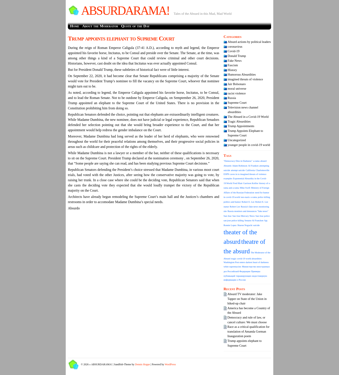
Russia (232, 98)
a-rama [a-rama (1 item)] (256, 161)
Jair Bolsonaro (237, 84)
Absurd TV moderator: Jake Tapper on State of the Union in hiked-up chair (247, 298)
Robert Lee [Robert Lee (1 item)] (235, 206)
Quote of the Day (135, 26)
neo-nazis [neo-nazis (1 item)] (245, 197)
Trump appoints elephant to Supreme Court (121, 38)
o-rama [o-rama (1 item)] (254, 197)
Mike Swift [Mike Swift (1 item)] (245, 188)
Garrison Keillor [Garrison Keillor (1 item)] (250, 183)
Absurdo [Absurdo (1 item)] (228, 166)
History (232, 70)
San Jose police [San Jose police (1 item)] (263, 216)
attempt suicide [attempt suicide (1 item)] (238, 170)
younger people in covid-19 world (249, 145)
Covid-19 (233, 51)
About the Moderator (100, 26)
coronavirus (235, 46)
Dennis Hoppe (142, 364)
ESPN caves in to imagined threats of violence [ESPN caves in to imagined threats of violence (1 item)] (245, 174)
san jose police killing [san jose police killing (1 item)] (234, 220)
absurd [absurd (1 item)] (263, 161)
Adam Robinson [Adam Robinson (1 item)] (239, 166)
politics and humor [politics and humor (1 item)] (232, 202)
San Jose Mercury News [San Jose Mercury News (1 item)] (243, 216)
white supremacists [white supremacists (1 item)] (232, 266)
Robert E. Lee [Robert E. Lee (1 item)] (248, 202)
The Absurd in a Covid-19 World (248, 116)
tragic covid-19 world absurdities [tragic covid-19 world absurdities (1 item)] (246, 258)
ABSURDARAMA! (125, 10)
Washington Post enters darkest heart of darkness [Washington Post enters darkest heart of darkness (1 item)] (246, 262)
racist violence (237, 93)
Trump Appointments (241, 126)
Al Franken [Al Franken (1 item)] (253, 166)
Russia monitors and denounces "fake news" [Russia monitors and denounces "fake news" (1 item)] (247, 211)
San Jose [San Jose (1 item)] (228, 216)
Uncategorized (237, 140)
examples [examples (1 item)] (228, 178)
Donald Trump (237, 56)
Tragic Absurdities (239, 121)
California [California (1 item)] (250, 170)
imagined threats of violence (245, 79)
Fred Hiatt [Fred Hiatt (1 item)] (238, 183)
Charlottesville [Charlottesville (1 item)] (262, 170)
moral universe (237, 88)
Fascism (233, 65)
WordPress (170, 364)
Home (74, 26)
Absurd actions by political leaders (249, 42)
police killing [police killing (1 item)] (264, 197)
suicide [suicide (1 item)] (256, 225)
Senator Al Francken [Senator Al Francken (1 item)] (254, 220)
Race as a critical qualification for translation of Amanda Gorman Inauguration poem (248, 331)
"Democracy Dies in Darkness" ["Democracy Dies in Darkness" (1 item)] (238, 161)
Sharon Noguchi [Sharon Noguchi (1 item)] (245, 225)
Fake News (234, 60)
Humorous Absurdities (242, 74)
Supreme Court (237, 102)
